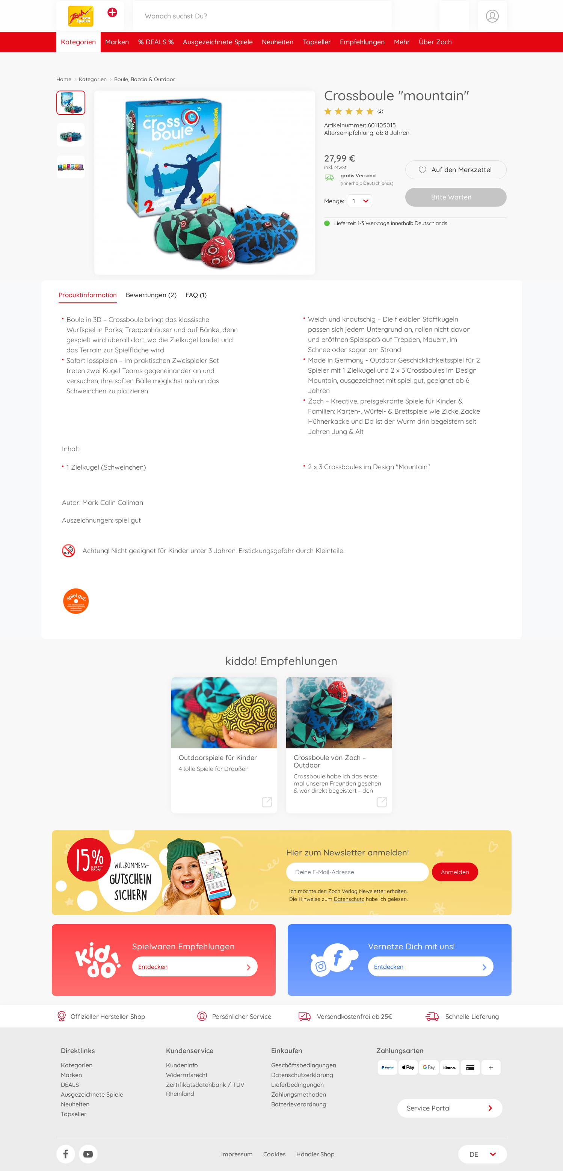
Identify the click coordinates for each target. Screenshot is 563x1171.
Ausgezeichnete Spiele (218, 57)
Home (63, 79)
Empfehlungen (362, 57)
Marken (117, 57)
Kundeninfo (182, 1065)
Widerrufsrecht (187, 1075)
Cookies (274, 1154)
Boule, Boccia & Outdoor (144, 79)
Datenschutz (349, 899)
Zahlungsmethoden (298, 1094)
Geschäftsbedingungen (303, 1065)
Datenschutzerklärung (302, 1075)
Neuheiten (278, 57)
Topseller (317, 57)
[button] (454, 24)
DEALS (157, 57)
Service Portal (450, 1108)
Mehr (402, 57)
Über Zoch (435, 57)
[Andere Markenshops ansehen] (112, 20)
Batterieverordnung (298, 1104)
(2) (353, 111)
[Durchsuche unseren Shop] (262, 24)
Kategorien (78, 57)
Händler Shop (315, 1154)
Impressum (237, 1154)
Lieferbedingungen (297, 1084)
